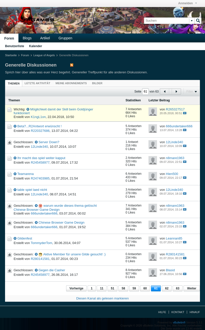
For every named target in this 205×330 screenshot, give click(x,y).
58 (123, 288)
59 (134, 288)
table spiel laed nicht (32, 190)
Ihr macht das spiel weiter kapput (41, 158)
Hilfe (162, 312)
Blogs (27, 38)
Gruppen (65, 38)
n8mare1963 (175, 158)
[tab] (13, 83)
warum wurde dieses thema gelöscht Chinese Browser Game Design (55, 208)
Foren (9, 38)
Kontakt (177, 312)
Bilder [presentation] (97, 83)
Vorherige (76, 288)
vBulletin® (179, 322)
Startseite (11, 55)
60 (145, 288)
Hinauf (195, 312)
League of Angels (44, 55)
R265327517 (175, 109)
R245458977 (40, 162)
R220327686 (40, 131)
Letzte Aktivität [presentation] (37, 83)
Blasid (170, 270)
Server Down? (48, 142)
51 (112, 288)
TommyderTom (41, 243)
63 (177, 288)
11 (101, 288)
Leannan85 (174, 238)
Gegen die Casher (51, 270)
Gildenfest (24, 238)
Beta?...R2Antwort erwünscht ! (39, 126)
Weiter (191, 288)
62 (166, 288)
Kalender (35, 46)
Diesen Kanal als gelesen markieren (102, 298)
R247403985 (40, 178)
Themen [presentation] (13, 83)
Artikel (45, 38)
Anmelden (187, 3)
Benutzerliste (14, 46)
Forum (25, 55)
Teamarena (25, 174)
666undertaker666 (179, 126)
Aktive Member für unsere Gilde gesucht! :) (74, 254)
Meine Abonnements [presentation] (71, 83)
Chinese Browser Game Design (61, 222)
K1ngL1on (38, 117)
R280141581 (40, 259)
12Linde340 (39, 146)
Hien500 (172, 174)
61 (156, 288)
